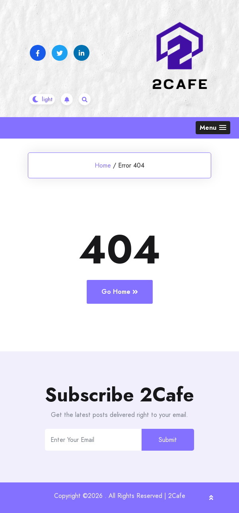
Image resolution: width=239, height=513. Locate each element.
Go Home (119, 291)
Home (103, 165)
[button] (213, 127)
